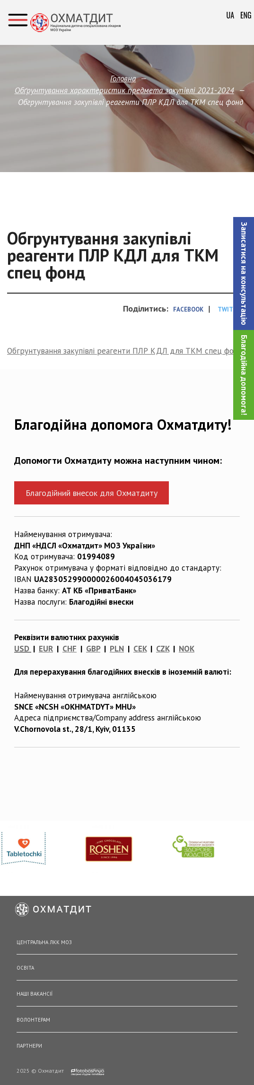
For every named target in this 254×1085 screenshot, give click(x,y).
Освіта (25, 967)
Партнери (29, 1045)
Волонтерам (33, 1019)
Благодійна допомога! (244, 375)
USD (21, 648)
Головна (123, 78)
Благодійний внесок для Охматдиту (92, 492)
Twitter (231, 309)
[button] (243, 273)
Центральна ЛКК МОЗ (44, 942)
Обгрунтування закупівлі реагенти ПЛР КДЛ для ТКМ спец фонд (125, 351)
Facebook (188, 309)
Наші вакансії (35, 993)
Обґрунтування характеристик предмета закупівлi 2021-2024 (124, 90)
